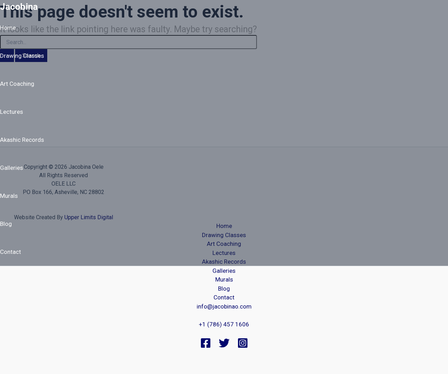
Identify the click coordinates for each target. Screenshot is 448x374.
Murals (9, 195)
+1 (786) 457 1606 (224, 324)
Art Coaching (17, 83)
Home (8, 27)
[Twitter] (224, 346)
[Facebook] (205, 346)
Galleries (11, 167)
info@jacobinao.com (224, 306)
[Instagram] (243, 346)
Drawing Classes (22, 55)
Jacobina (19, 6)
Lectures (11, 111)
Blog (6, 223)
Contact (10, 251)
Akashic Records (22, 139)
